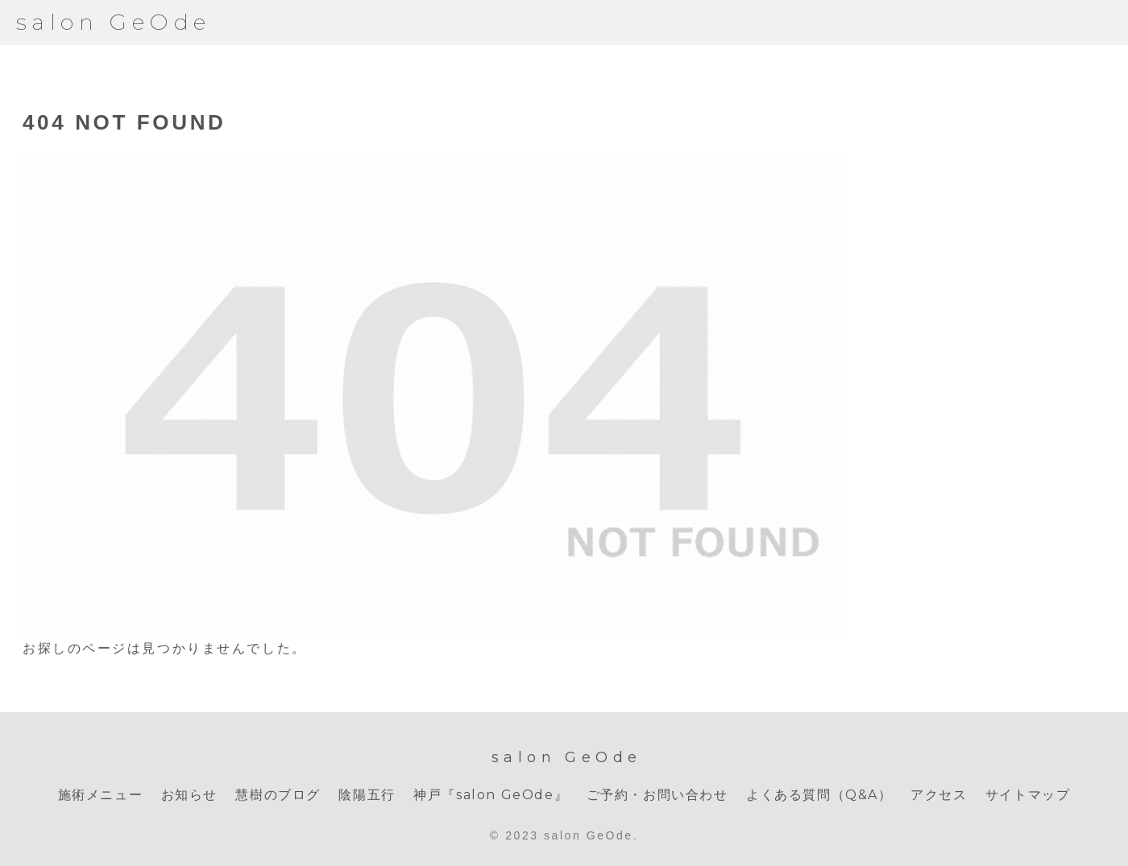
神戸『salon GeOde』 (490, 794)
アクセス (938, 794)
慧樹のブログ (278, 794)
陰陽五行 (366, 794)
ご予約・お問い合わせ (657, 794)
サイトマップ (1028, 794)
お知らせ (189, 794)
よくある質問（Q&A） (819, 794)
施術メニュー (100, 794)
